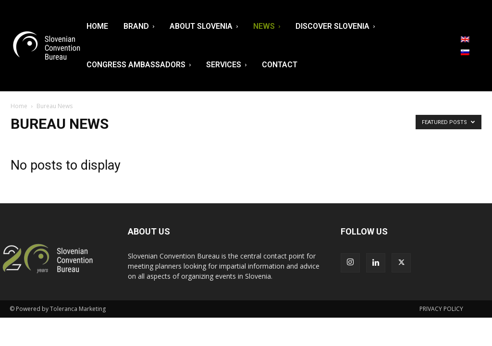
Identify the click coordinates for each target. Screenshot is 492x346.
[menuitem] (465, 39)
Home (19, 106)
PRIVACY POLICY (441, 309)
